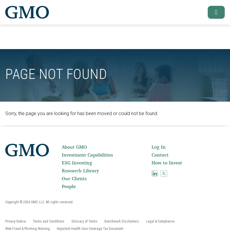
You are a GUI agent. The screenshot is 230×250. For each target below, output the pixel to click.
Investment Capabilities (87, 155)
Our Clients (74, 178)
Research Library (80, 170)
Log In (159, 147)
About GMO (74, 147)
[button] (214, 12)
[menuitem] (106, 147)
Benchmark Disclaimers (121, 221)
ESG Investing (77, 163)
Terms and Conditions (48, 221)
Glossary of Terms (84, 221)
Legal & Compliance (160, 221)
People (69, 186)
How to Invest (167, 163)
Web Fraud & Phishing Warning (27, 229)
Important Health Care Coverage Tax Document (90, 229)
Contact (160, 155)
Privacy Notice (15, 221)
